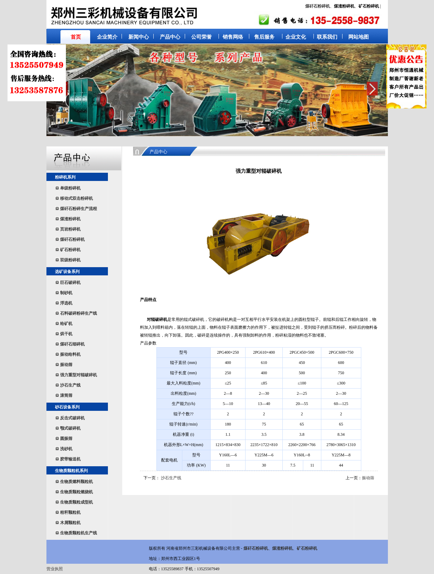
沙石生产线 (171, 477)
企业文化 (295, 37)
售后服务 (264, 37)
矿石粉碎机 (307, 548)
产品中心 (170, 37)
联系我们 (327, 37)
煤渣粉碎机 (282, 548)
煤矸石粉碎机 (317, 6)
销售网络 (233, 37)
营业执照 (54, 568)
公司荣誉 (201, 37)
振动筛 (368, 477)
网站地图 (358, 37)
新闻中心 (138, 37)
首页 (76, 37)
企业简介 (107, 37)
